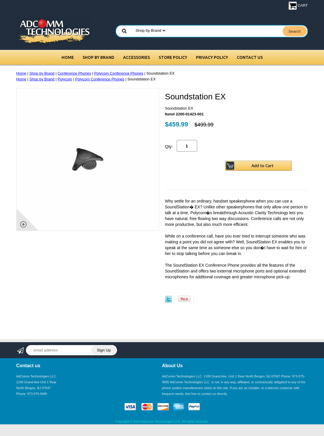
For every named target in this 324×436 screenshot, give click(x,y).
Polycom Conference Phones (118, 73)
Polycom (64, 79)
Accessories (136, 57)
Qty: (169, 146)
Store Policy (173, 57)
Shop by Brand (98, 57)
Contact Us (250, 57)
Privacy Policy (212, 57)
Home (68, 57)
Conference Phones (74, 73)
